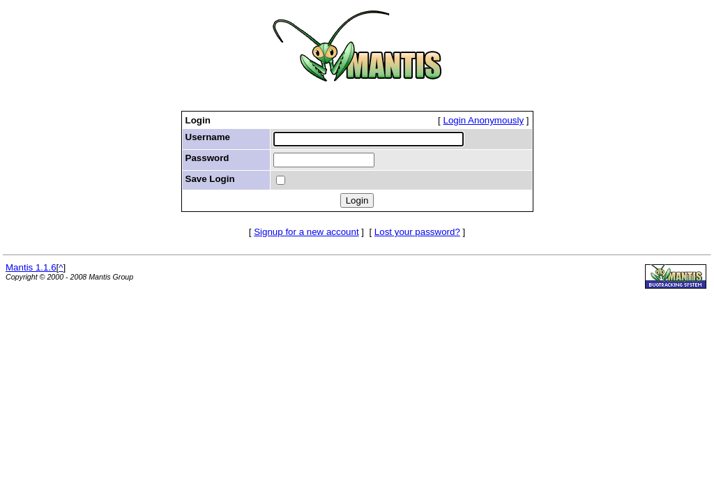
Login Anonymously (483, 120)
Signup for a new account (306, 232)
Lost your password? (417, 232)
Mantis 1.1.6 (31, 267)
